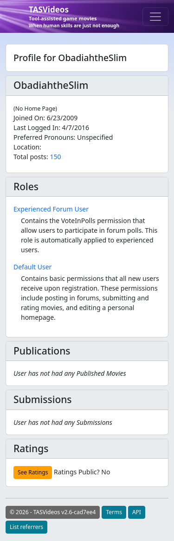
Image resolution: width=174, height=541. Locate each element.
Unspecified (95, 137)
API (136, 512)
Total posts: (30, 156)
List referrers (26, 527)
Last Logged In (35, 127)
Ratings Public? (77, 471)
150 (55, 156)
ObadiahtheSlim (50, 85)
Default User (32, 266)
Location (26, 147)
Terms (114, 512)
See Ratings (33, 472)
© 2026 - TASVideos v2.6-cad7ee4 (53, 512)
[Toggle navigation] (155, 16)
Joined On (28, 117)
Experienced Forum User (51, 209)
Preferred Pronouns (43, 137)
